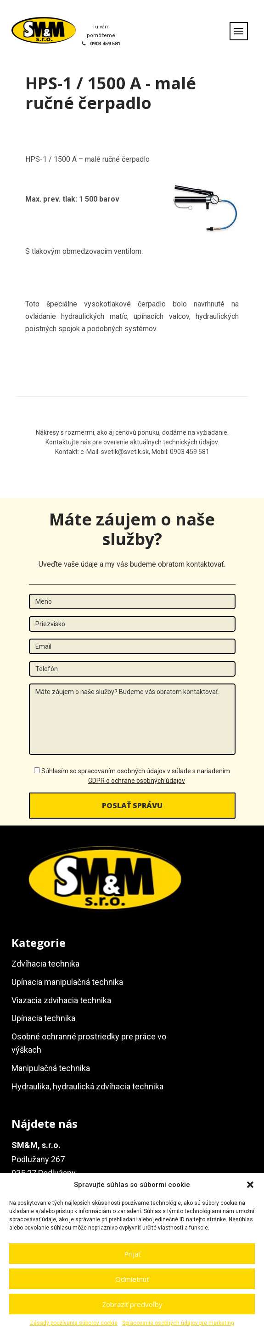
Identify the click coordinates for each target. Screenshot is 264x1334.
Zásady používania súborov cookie (74, 1323)
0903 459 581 (105, 44)
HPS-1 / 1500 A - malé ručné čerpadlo (110, 93)
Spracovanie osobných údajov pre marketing (178, 1323)
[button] (250, 1184)
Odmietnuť (132, 1279)
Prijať (132, 1253)
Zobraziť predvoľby (132, 1304)
